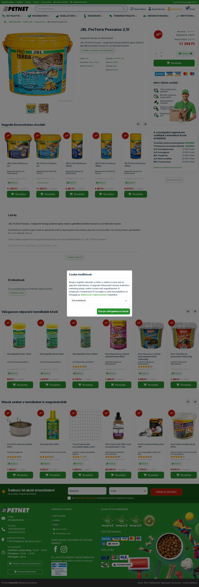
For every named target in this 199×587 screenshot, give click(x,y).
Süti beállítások (79, 300)
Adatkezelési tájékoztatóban (94, 295)
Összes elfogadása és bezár (113, 311)
